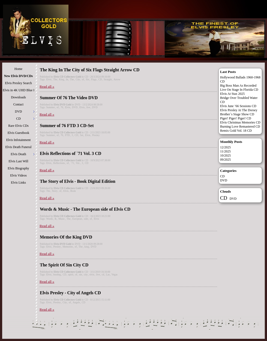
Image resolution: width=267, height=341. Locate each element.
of (83, 79)
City (78, 79)
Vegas (115, 274)
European (77, 218)
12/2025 (225, 147)
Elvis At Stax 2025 (232, 94)
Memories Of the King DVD (66, 237)
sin (80, 274)
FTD (67, 135)
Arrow (117, 79)
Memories (67, 246)
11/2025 (225, 151)
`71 (72, 163)
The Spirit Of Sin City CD (64, 265)
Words (49, 218)
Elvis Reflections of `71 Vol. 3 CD (70, 153)
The (55, 79)
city (86, 274)
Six (87, 79)
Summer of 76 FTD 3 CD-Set (67, 125)
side (86, 218)
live (88, 107)
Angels (76, 302)
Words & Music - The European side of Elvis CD (85, 209)
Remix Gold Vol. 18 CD (236, 131)
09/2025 (225, 159)
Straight (108, 79)
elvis (91, 274)
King (61, 79)
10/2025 (225, 155)
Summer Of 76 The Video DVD (69, 97)
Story (55, 191)
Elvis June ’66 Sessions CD (238, 106)
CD (86, 76)
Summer (50, 107)
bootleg (57, 274)
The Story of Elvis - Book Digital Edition (77, 181)
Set (81, 135)
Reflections (59, 163)
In (67, 79)
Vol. (78, 163)
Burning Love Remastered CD (240, 126)
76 (62, 107)
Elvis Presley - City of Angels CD (70, 292)
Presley (96, 135)
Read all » (47, 86)
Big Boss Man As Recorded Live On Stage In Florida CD (239, 88)
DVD (77, 104)
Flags (94, 79)
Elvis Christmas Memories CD (240, 122)
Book (73, 191)
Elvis (48, 79)
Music (61, 218)
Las (108, 274)
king (87, 246)
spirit (70, 274)
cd (103, 274)
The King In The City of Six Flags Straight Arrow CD (90, 69)
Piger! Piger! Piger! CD (235, 118)
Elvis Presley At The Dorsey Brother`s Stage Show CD (238, 112)
